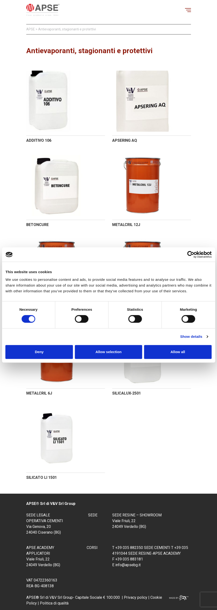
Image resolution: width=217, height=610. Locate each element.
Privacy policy (135, 597)
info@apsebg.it (128, 565)
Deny (39, 352)
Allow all (177, 352)
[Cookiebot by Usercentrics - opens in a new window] (191, 254)
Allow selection (108, 352)
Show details (191, 336)
